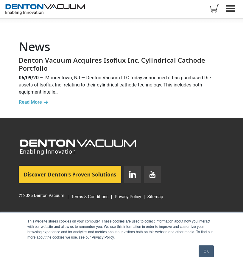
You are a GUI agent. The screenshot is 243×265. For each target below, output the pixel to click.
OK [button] (206, 251)
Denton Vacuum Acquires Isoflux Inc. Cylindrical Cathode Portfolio (112, 64)
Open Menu (231, 8)
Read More (30, 102)
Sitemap (155, 197)
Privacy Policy (128, 197)
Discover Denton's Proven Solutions (72, 174)
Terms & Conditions (89, 197)
